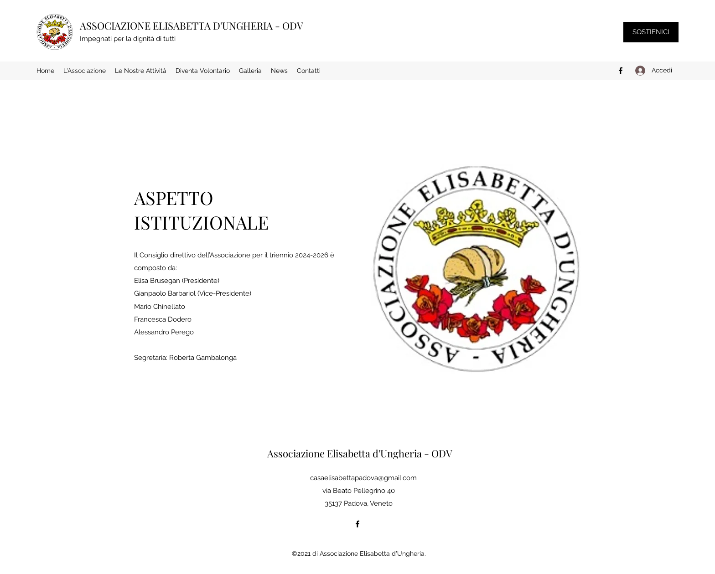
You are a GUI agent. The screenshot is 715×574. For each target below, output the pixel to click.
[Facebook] (620, 70)
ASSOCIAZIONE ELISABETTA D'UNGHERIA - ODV (191, 25)
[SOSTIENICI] (651, 32)
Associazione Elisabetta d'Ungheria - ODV (359, 453)
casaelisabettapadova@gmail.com (363, 478)
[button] (140, 70)
